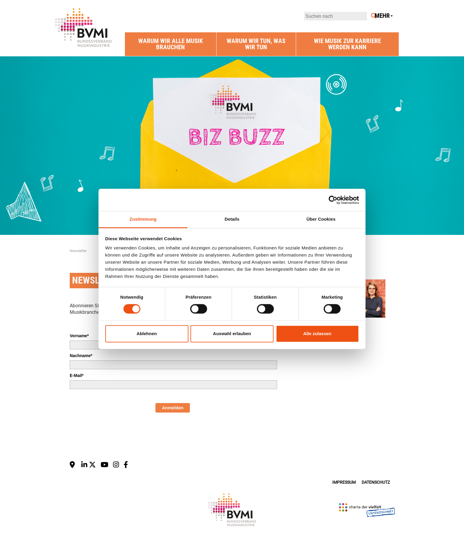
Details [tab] (232, 219)
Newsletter (78, 251)
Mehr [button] (384, 16)
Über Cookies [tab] (321, 219)
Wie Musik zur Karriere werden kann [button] (347, 44)
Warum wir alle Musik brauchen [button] (170, 44)
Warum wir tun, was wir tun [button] (256, 44)
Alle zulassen (317, 333)
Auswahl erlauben (232, 333)
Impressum (344, 482)
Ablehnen (146, 333)
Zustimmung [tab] (143, 219)
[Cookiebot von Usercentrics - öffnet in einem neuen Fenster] (333, 199)
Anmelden (173, 407)
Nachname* (81, 355)
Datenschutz (376, 482)
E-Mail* (77, 375)
